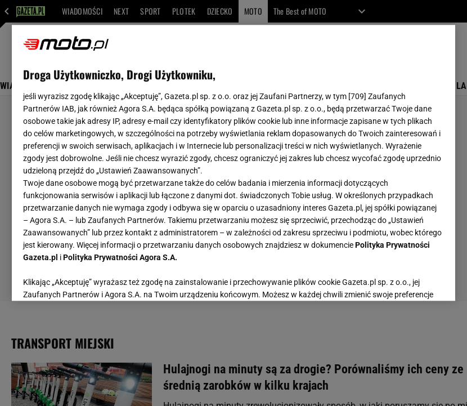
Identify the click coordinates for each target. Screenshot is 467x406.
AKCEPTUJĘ (406, 278)
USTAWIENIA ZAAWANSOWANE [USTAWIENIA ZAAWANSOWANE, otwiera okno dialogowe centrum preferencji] (96, 278)
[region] (234, 163)
